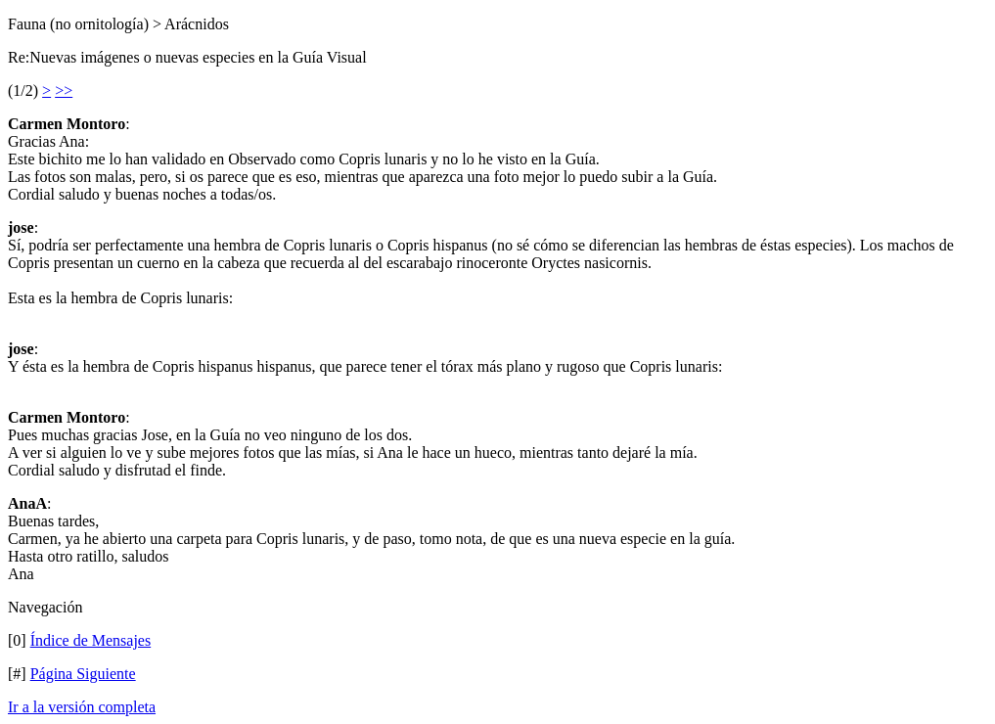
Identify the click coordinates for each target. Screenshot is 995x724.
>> (63, 90)
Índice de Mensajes (91, 640)
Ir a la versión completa (82, 707)
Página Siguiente (83, 673)
